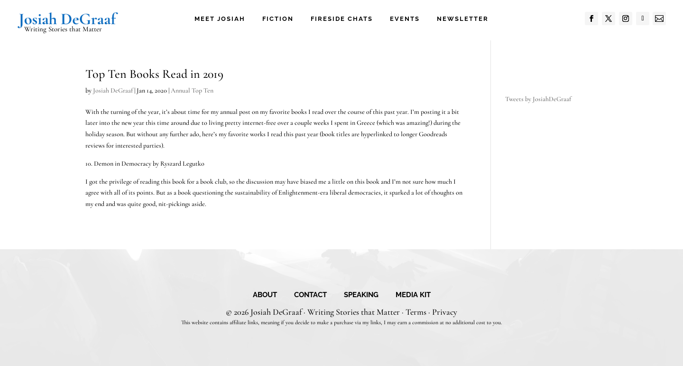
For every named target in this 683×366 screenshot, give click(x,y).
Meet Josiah (219, 19)
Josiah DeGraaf (113, 90)
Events (405, 19)
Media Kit (413, 295)
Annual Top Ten (192, 90)
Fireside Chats (342, 19)
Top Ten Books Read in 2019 (154, 73)
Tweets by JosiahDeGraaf (538, 99)
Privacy (444, 312)
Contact (310, 295)
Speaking (361, 295)
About (265, 295)
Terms (416, 312)
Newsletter (463, 19)
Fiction (278, 19)
